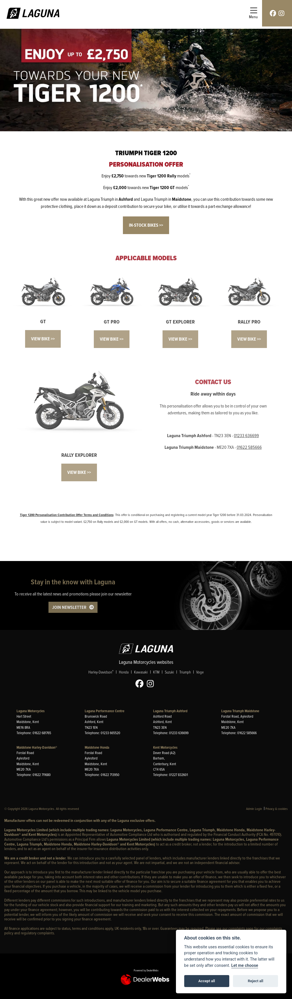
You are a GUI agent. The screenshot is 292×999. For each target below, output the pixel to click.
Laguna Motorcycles (30, 711)
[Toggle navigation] (253, 13)
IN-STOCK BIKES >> (146, 225)
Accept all (206, 981)
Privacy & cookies (276, 808)
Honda (124, 672)
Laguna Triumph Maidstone (240, 711)
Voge (200, 672)
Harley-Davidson (100, 672)
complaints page (241, 928)
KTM (156, 672)
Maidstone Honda (97, 747)
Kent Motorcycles (165, 747)
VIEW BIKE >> (43, 338)
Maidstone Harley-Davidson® (37, 747)
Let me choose (244, 965)
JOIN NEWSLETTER (69, 607)
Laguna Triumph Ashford (170, 711)
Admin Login (254, 808)
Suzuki (169, 672)
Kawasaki (141, 672)
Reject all (255, 981)
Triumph (185, 672)
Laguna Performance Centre (104, 711)
